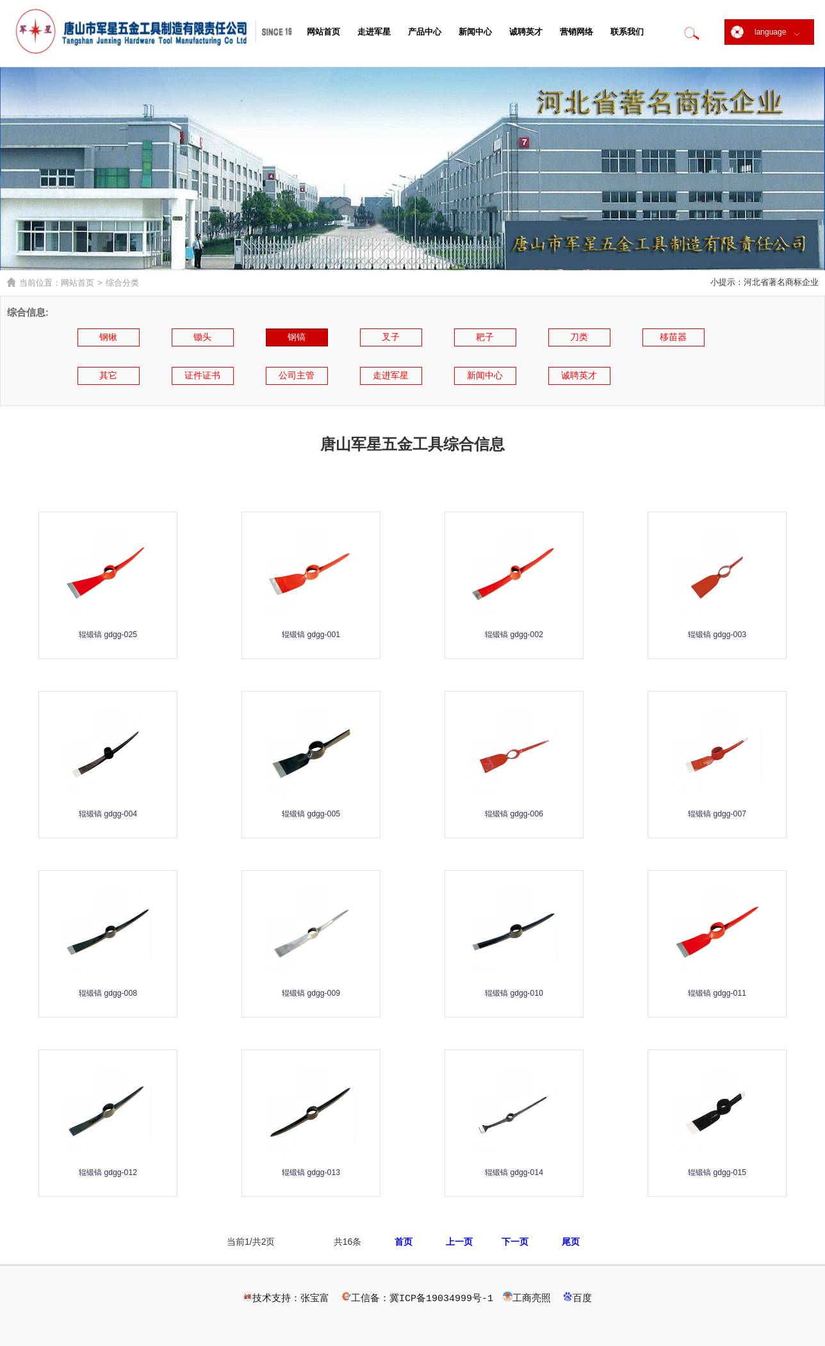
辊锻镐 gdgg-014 (514, 1171)
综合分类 (122, 283)
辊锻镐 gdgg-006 (514, 812)
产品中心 (424, 31)
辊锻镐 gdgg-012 (107, 1171)
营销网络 (576, 31)
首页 (403, 1242)
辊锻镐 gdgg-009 (310, 991)
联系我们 (627, 31)
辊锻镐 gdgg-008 (107, 991)
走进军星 (374, 31)
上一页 (459, 1242)
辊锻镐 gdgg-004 (107, 812)
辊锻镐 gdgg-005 (310, 812)
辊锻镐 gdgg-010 (514, 991)
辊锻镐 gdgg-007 (717, 812)
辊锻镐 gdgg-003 (717, 633)
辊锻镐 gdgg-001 (310, 633)
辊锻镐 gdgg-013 (310, 1171)
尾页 (571, 1242)
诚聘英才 (526, 31)
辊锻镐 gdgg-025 (107, 633)
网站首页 (323, 31)
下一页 (515, 1242)
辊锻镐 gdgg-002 (514, 633)
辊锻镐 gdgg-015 (717, 1171)
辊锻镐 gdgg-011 (717, 991)
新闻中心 (475, 31)
